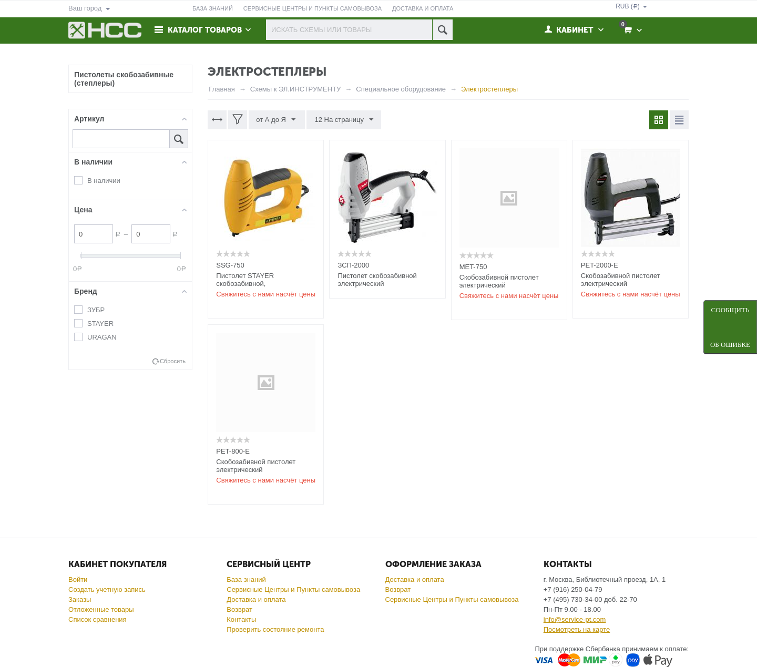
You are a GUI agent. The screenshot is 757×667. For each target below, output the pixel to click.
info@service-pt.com (575, 619)
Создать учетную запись (107, 589)
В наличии (103, 180)
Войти (77, 579)
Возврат (239, 609)
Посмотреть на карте (577, 629)
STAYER (100, 323)
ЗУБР (96, 310)
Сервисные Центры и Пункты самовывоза (293, 589)
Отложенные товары (101, 609)
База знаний (246, 579)
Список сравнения (97, 619)
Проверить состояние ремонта (275, 629)
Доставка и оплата (256, 599)
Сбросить (173, 361)
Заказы (79, 599)
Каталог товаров (206, 30)
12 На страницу (343, 120)
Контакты (241, 619)
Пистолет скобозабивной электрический (376, 280)
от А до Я (276, 120)
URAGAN (102, 337)
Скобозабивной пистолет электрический (499, 281)
